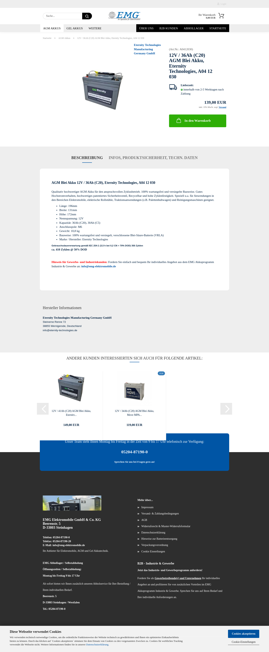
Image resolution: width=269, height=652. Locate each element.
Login (221, 4)
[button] (43, 409)
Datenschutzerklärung (97, 644)
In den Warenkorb (193, 120)
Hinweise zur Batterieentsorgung (159, 538)
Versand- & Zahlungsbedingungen (160, 513)
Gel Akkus (75, 28)
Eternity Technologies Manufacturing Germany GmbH (147, 49)
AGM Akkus (52, 28)
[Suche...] (87, 16)
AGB (144, 520)
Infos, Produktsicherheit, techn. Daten (153, 158)
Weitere (95, 28)
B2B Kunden (168, 28)
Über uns (146, 28)
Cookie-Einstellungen (244, 641)
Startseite (217, 28)
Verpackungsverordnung (154, 545)
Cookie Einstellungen (153, 551)
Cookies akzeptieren (244, 633)
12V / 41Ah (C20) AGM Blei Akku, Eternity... (71, 413)
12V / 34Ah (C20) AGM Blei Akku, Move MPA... (134, 413)
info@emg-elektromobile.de (98, 266)
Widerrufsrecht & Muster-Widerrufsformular (165, 526)
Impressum (147, 507)
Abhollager (194, 28)
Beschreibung (87, 158)
